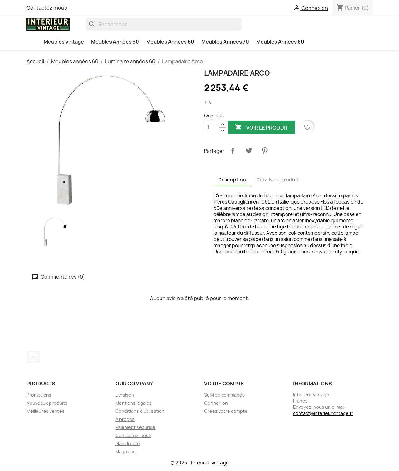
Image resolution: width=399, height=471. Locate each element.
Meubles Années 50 (115, 41)
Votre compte (224, 383)
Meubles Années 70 (225, 41)
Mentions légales (133, 403)
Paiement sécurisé (135, 427)
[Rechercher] (164, 24)
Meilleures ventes (45, 411)
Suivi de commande (224, 395)
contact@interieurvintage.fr (323, 413)
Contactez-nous (46, 7)
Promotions (38, 395)
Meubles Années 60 (170, 41)
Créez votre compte (226, 411)
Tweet (249, 150)
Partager (233, 150)
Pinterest (264, 150)
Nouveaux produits (46, 403)
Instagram (33, 357)
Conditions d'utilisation (140, 411)
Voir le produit (261, 128)
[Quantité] (211, 127)
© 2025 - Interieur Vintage (200, 462)
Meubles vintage (64, 41)
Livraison (124, 395)
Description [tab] (232, 180)
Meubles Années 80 (280, 41)
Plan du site (127, 443)
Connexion (216, 403)
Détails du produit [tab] (277, 180)
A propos (125, 419)
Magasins (125, 452)
